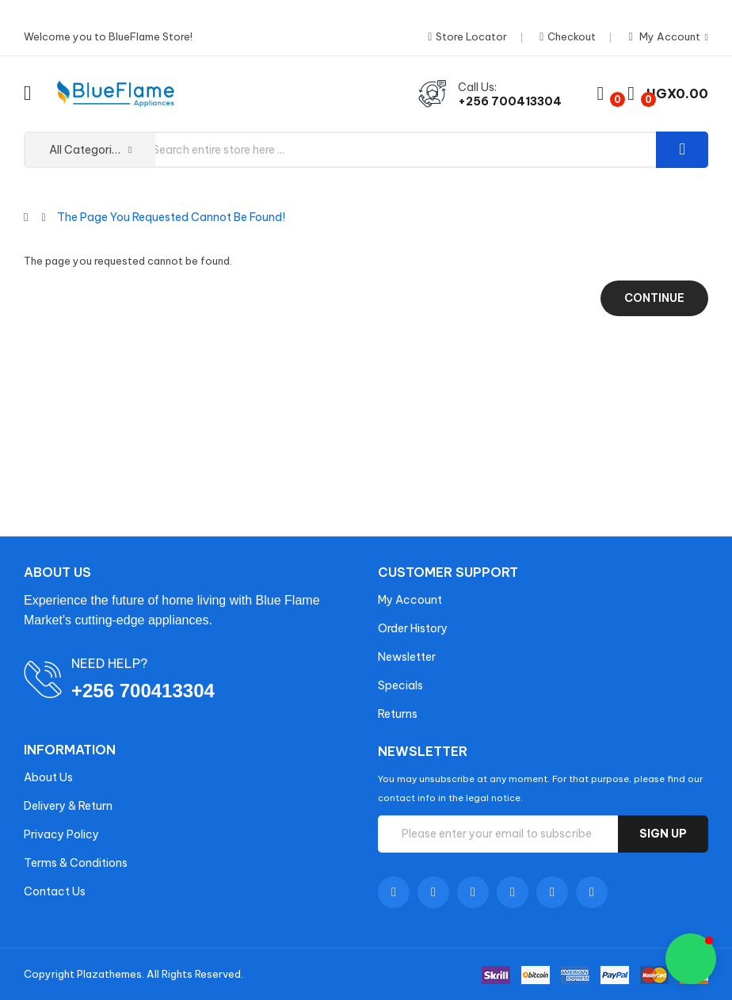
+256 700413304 (510, 101)
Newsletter (407, 657)
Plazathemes (109, 974)
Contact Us (55, 891)
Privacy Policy (61, 834)
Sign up (663, 833)
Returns (397, 714)
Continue (654, 298)
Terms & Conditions (76, 863)
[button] (690, 958)
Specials (400, 685)
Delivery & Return (68, 806)
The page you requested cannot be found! (171, 217)
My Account (410, 600)
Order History (413, 628)
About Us (48, 777)
